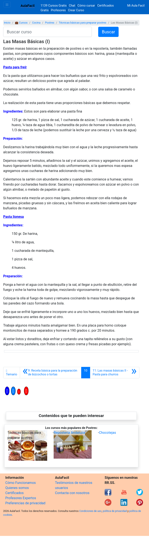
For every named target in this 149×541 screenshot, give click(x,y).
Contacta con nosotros (72, 493)
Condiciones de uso (90, 511)
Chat (72, 5)
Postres (49, 22)
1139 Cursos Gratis (54, 5)
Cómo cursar (86, 5)
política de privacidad (115, 511)
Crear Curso (76, 10)
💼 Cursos (21, 22)
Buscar (108, 31)
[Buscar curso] (47, 32)
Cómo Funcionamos (20, 483)
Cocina (36, 22)
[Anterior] (50, 372)
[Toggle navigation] (7, 4)
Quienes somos (17, 488)
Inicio (7, 22)
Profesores (58, 10)
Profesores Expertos (20, 498)
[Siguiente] (114, 372)
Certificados (14, 493)
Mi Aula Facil (136, 5)
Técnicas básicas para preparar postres (82, 22)
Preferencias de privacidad (25, 503)
